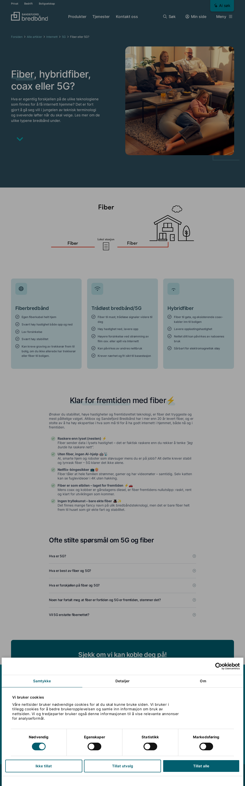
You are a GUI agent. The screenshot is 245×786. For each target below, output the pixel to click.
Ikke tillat (44, 766)
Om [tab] (203, 681)
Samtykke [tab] (42, 681)
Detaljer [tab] (122, 681)
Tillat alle (201, 766)
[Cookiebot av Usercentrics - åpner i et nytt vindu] (218, 666)
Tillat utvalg (122, 766)
